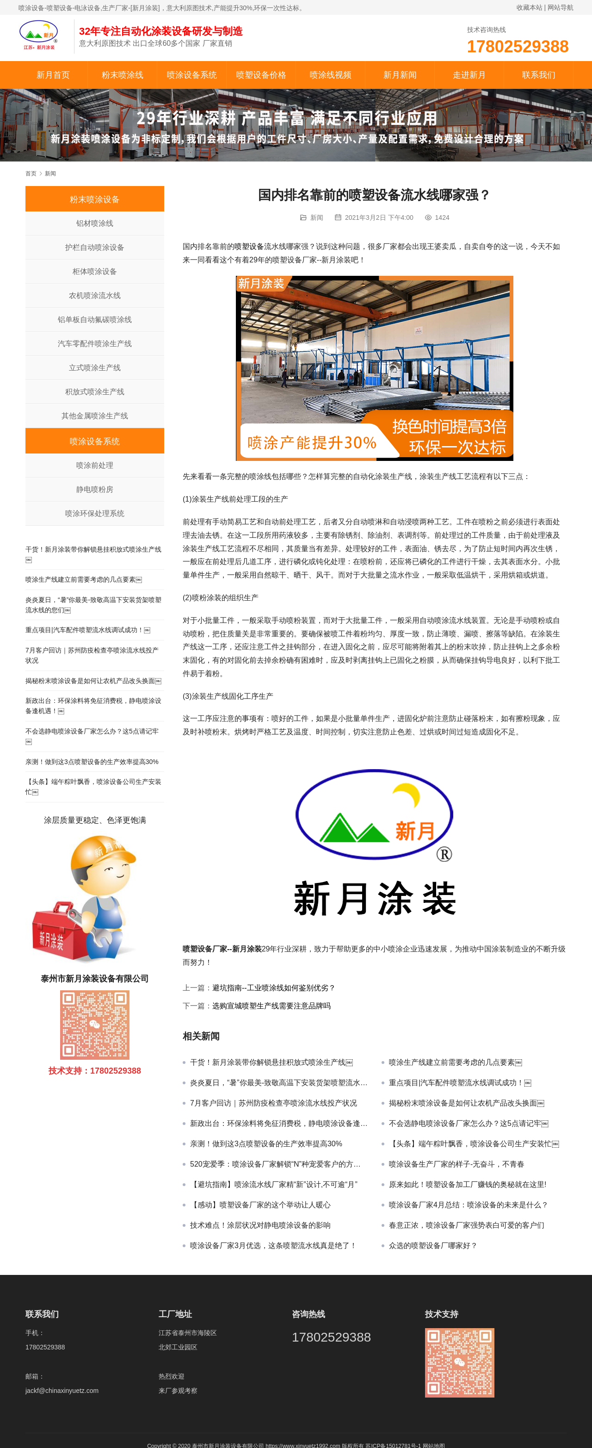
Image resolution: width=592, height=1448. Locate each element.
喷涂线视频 (331, 75)
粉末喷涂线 (122, 75)
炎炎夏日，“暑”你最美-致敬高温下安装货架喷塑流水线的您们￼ (279, 1083)
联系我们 (538, 75)
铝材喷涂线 (94, 223)
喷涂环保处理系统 (94, 513)
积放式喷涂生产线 (94, 392)
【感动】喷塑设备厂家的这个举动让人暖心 (260, 1205)
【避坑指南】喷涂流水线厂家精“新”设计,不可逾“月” (274, 1184)
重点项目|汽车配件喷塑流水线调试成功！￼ (460, 1083)
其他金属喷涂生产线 (95, 416)
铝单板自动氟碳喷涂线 (95, 319)
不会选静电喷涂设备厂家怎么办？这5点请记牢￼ (469, 1123)
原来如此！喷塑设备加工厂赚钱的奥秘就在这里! (467, 1184)
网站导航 (561, 7)
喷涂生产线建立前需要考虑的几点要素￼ (455, 1062)
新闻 (316, 217)
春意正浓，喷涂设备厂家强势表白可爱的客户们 (466, 1225)
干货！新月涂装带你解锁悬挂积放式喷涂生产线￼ (271, 1062)
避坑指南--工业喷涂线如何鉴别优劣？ (274, 988)
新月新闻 (400, 75)
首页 (31, 173)
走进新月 (469, 75)
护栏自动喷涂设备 (94, 247)
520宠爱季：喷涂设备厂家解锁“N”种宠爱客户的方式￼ (279, 1164)
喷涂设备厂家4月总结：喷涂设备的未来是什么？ (469, 1205)
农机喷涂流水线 (95, 295)
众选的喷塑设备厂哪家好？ (433, 1245)
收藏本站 (530, 7)
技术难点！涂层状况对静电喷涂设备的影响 (260, 1225)
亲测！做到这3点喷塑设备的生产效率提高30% (266, 1144)
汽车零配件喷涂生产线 (95, 344)
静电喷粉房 (94, 489)
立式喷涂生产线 (95, 368)
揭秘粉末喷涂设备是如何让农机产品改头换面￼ (466, 1103)
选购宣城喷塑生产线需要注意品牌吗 (271, 1006)
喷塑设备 (249, 246)
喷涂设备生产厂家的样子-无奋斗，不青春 (456, 1164)
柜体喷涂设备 (95, 271)
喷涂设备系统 (192, 75)
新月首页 (53, 75)
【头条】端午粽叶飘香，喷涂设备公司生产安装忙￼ (474, 1144)
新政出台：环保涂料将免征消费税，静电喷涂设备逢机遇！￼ (279, 1123)
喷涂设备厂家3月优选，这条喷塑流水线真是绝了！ (273, 1245)
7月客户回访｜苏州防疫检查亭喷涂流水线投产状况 (273, 1103)
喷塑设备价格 (261, 75)
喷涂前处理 (94, 465)
